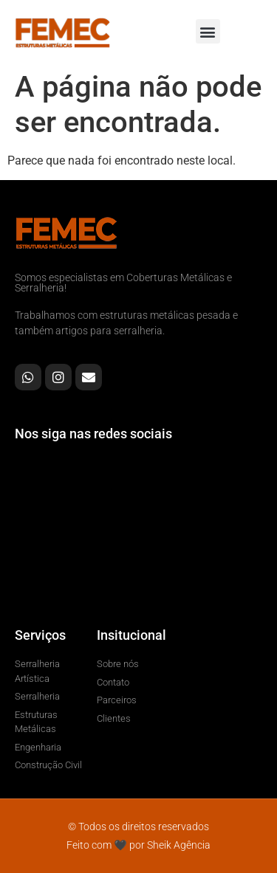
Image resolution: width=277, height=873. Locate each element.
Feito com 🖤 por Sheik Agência (138, 845)
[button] (208, 31)
